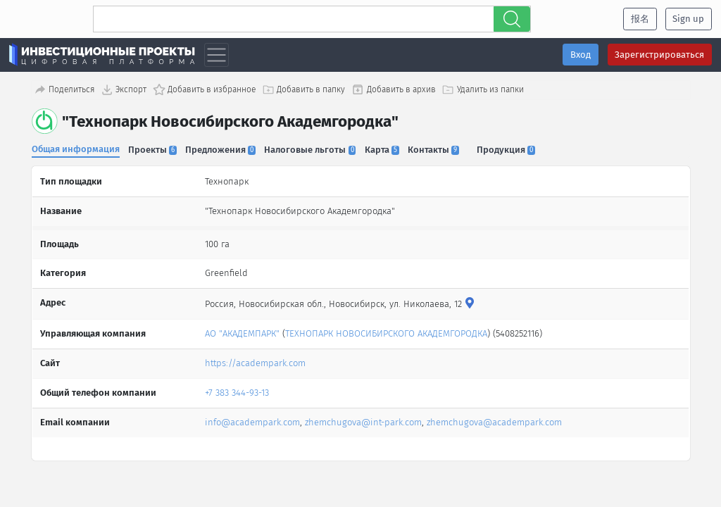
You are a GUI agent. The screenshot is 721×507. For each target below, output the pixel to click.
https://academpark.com (255, 361)
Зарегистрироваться (659, 54)
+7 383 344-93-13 (237, 391)
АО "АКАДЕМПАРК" (242, 332)
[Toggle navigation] (216, 55)
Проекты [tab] (153, 149)
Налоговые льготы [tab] (312, 149)
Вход (580, 54)
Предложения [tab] (222, 149)
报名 (640, 18)
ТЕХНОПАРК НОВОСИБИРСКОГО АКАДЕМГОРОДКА (386, 332)
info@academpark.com (252, 420)
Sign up (688, 18)
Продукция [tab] (509, 149)
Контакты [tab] (436, 149)
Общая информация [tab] (76, 149)
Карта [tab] (384, 149)
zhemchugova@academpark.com (494, 420)
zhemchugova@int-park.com (363, 420)
